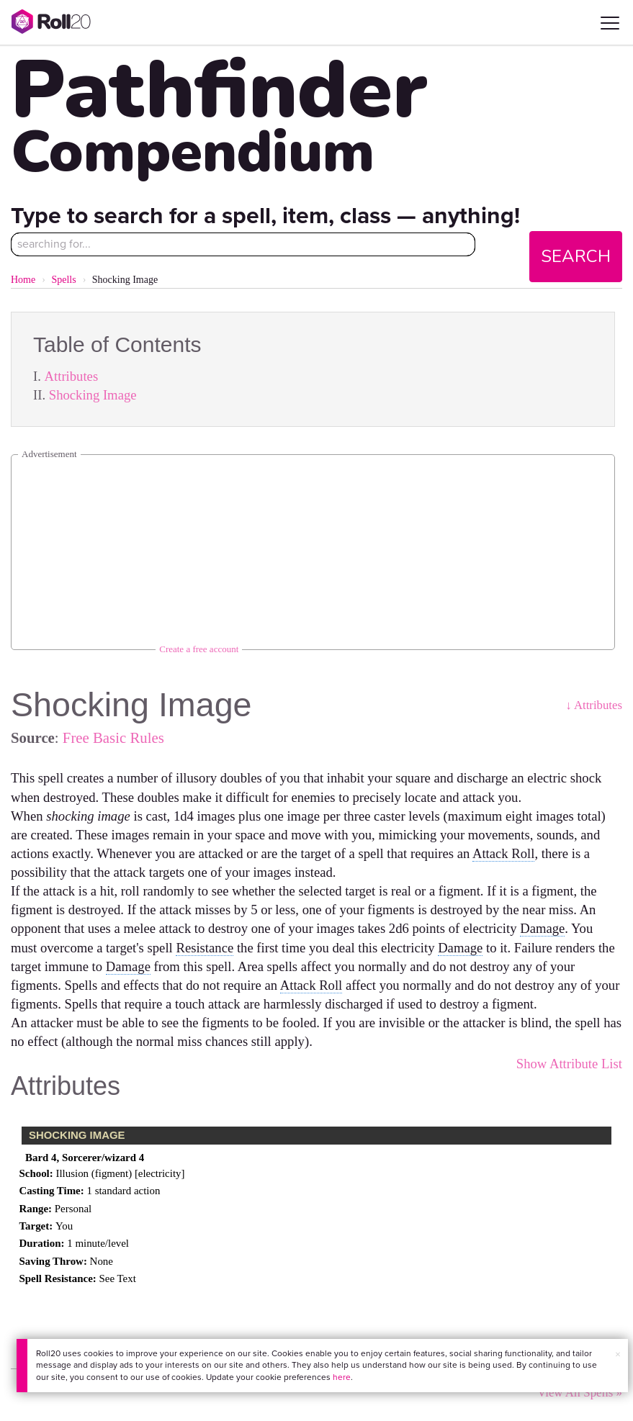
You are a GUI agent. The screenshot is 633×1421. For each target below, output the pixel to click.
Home (23, 279)
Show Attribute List (569, 1063)
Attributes (72, 376)
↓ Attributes (593, 705)
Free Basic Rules (113, 737)
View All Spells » (579, 1392)
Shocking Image (93, 394)
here (342, 1377)
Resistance (204, 947)
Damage (542, 928)
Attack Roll (503, 853)
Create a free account (198, 649)
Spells (63, 279)
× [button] (618, 1354)
